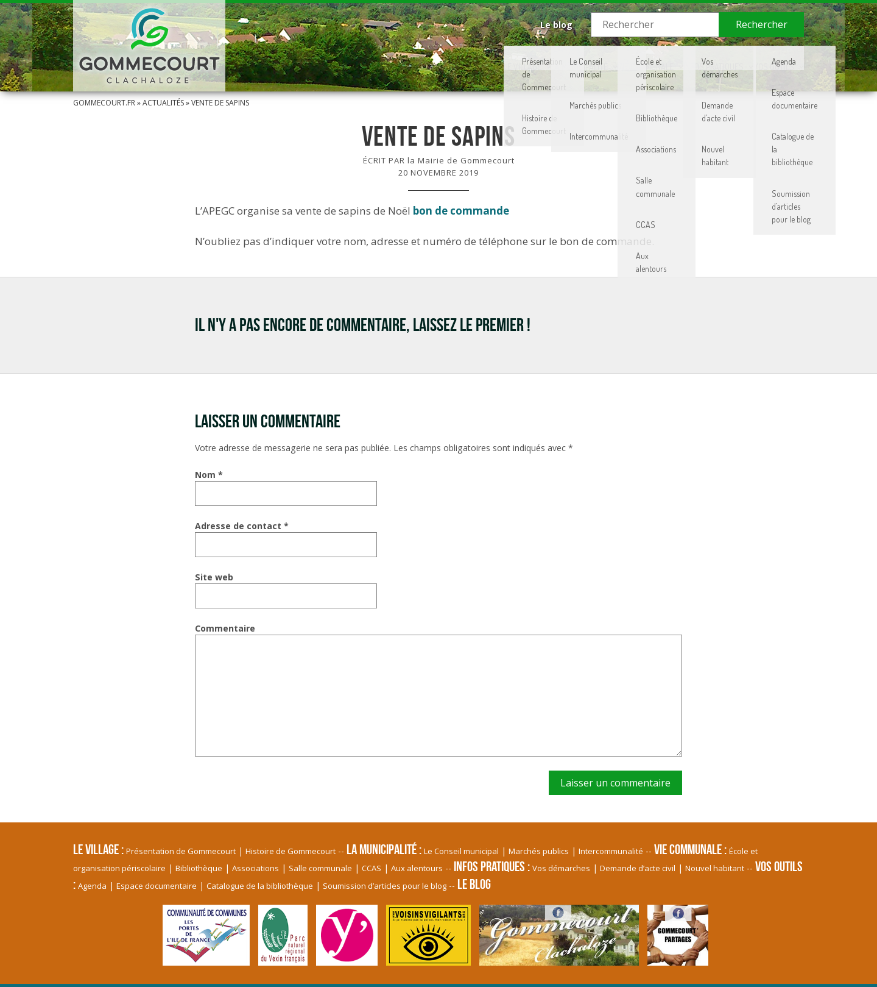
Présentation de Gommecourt (181, 851)
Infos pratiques (666, 58)
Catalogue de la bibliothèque (259, 885)
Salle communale (320, 868)
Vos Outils (758, 58)
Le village (375, 58)
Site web (214, 577)
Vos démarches (561, 868)
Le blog (556, 24)
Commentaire (225, 628)
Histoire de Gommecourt (290, 851)
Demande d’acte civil (637, 868)
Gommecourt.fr (104, 103)
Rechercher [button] (761, 24)
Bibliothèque (198, 868)
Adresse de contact (242, 526)
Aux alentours (417, 868)
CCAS (371, 868)
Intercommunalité (611, 851)
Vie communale (565, 58)
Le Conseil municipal (461, 851)
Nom (209, 474)
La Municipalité (465, 58)
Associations (255, 868)
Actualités (163, 103)
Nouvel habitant (714, 868)
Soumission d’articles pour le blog (384, 885)
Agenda (92, 885)
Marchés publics (539, 851)
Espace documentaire (156, 885)
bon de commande (461, 211)
